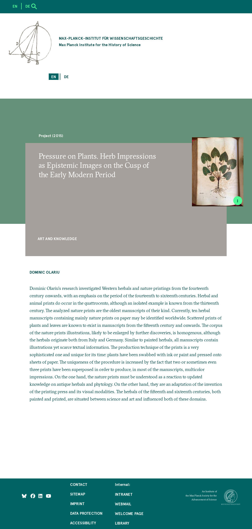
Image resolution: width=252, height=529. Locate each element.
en (53, 76)
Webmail (123, 503)
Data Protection (86, 513)
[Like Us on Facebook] (33, 495)
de (66, 76)
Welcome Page (129, 513)
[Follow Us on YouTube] (48, 495)
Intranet (123, 494)
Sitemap (77, 493)
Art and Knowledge (57, 238)
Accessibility (83, 522)
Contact (78, 484)
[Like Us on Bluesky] (24, 495)
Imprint (77, 503)
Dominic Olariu (45, 272)
